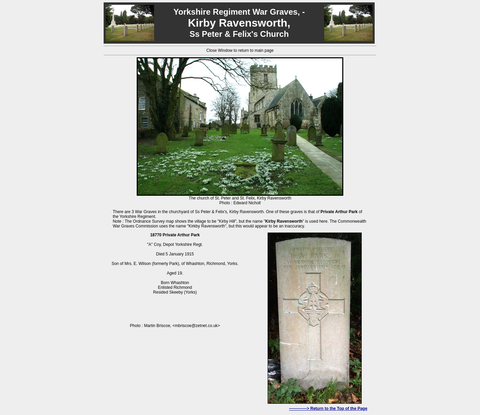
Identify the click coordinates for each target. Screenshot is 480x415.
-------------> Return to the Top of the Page (328, 408)
